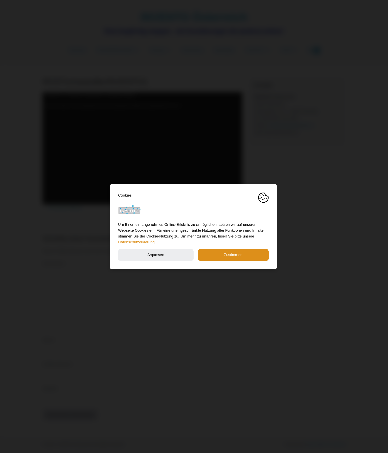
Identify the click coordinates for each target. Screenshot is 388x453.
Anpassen (156, 255)
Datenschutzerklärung (137, 242)
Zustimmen (233, 255)
